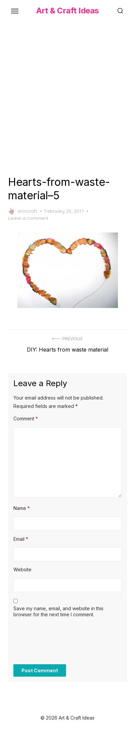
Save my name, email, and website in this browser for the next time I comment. (58, 611)
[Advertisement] (67, 97)
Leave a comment (28, 218)
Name (21, 508)
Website (22, 569)
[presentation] (64, 644)
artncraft (22, 211)
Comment (25, 418)
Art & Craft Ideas (67, 10)
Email (20, 539)
